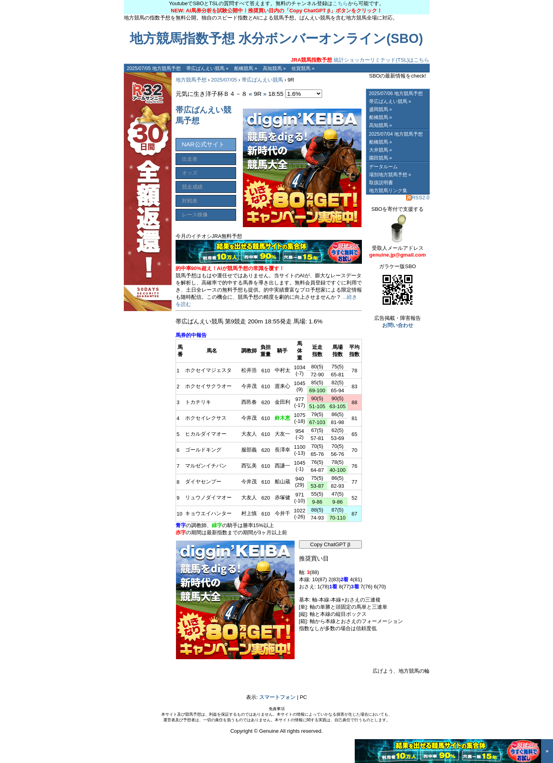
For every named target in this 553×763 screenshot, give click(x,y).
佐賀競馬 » (303, 68)
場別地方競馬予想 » (390, 174)
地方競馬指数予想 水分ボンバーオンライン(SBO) (276, 38)
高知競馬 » (274, 68)
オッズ (189, 173)
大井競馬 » (380, 150)
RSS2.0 (418, 197)
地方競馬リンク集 (388, 190)
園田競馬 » (380, 158)
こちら (340, 3)
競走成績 (192, 187)
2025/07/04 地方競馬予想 (396, 134)
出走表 (189, 159)
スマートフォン (277, 697)
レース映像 (195, 215)
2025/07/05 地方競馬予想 (154, 68)
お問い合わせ (397, 325)
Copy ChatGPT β (330, 544)
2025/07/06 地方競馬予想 (396, 93)
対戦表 (189, 201)
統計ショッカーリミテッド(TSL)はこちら (360, 60)
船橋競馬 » (245, 68)
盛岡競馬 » (380, 109)
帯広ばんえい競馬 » (207, 68)
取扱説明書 (381, 182)
